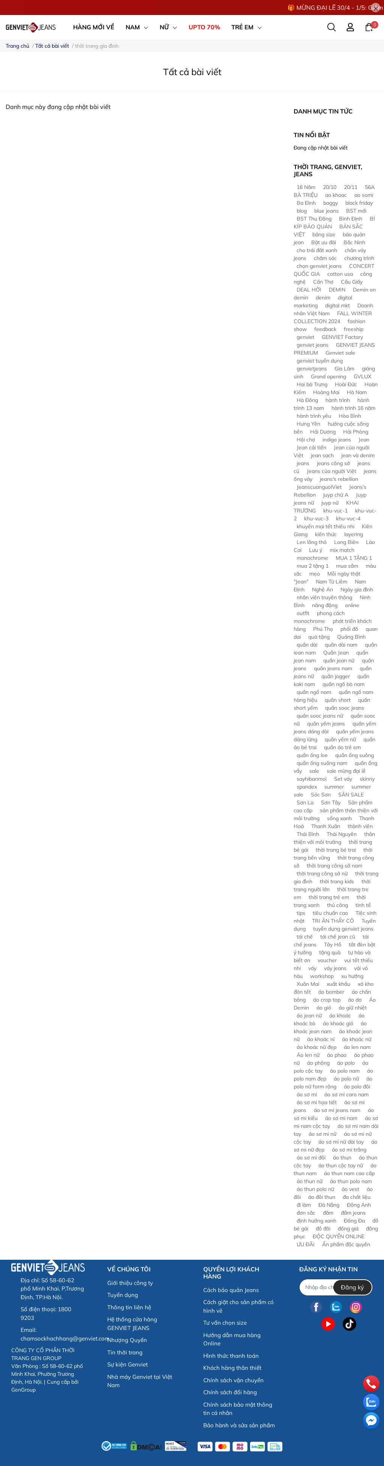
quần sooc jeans (344, 707)
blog (302, 210)
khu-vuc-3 (316, 518)
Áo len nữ (308, 1055)
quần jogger (335, 676)
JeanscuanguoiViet (319, 487)
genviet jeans (312, 345)
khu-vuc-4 (348, 518)
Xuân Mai (308, 984)
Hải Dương (323, 431)
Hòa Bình (350, 416)
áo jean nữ (309, 1015)
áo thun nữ (309, 1181)
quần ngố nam (314, 692)
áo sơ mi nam (341, 1118)
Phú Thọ (323, 629)
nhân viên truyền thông (324, 597)
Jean (363, 439)
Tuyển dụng (122, 1294)
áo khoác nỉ (320, 1039)
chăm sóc (325, 258)
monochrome (312, 558)
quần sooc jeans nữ (320, 715)
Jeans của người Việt (331, 471)
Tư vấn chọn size (225, 1322)
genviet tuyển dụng (320, 360)
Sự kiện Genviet (127, 1364)
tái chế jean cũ (337, 936)
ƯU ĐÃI (306, 1244)
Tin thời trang (124, 1352)
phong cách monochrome (319, 617)
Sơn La (305, 802)
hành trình (338, 400)
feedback (325, 329)
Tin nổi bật (312, 135)
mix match (342, 550)
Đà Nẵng (328, 1205)
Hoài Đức (346, 384)
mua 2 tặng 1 (312, 565)
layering (353, 534)
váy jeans (335, 968)
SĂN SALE (351, 794)
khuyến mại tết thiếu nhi (325, 526)
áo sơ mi (307, 1094)
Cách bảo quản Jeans (231, 1290)
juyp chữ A (335, 494)
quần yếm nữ (340, 739)
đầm (328, 1212)
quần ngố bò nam (343, 684)
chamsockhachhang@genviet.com (65, 1338)
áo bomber (331, 991)
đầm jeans (353, 1212)
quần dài (307, 644)
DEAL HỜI (309, 289)
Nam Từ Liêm (331, 581)
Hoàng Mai (326, 392)
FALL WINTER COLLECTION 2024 (333, 317)
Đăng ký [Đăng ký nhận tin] (352, 1287)
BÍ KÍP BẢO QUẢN (334, 222)
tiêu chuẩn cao (330, 913)
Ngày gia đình (356, 589)
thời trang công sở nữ (322, 873)
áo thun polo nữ (315, 1189)
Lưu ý (315, 550)
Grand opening (328, 376)
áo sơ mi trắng (349, 1149)
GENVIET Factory (342, 337)
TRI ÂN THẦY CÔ (333, 920)
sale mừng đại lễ (346, 771)
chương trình (359, 258)
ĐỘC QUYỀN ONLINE (338, 1236)
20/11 (350, 187)
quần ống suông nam (322, 763)
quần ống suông (354, 755)
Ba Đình (306, 202)
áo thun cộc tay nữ (340, 1165)
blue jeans (326, 210)
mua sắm (347, 565)
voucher (327, 960)
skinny (367, 778)
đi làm (304, 1205)
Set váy (343, 778)
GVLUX (362, 376)
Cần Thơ (323, 281)
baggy (330, 202)
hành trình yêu (314, 416)
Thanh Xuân (325, 826)
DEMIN (337, 289)
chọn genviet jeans (319, 266)
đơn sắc (306, 1212)
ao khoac (336, 195)
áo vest (350, 1189)
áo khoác (340, 1015)
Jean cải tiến (311, 447)
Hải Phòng (355, 431)
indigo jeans (336, 439)
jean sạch (322, 455)
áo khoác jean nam (330, 1027)
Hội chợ (306, 439)
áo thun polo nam (351, 1181)
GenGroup (23, 1389)
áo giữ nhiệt (353, 1007)
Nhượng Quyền (127, 1340)
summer (334, 786)
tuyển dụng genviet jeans (343, 928)
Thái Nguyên (342, 834)
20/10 (329, 187)
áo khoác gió (338, 1023)
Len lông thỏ (312, 542)
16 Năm (306, 187)
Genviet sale (340, 352)
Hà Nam (357, 392)
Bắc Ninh (354, 242)
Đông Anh (359, 1205)
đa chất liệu (356, 1197)
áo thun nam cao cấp (349, 1173)
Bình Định (350, 218)
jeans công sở (333, 463)
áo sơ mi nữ (322, 1133)
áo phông (318, 1062)
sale (314, 771)
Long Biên (346, 542)
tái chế (305, 936)
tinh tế (363, 905)
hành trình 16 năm (353, 408)
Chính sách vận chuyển (233, 1380)
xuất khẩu (338, 984)
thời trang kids (337, 881)
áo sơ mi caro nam (346, 1094)
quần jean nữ (338, 660)
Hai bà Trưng (312, 384)
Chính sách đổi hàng (230, 1392)
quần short (338, 700)
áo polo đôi (357, 1086)
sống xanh (339, 818)
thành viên (360, 826)
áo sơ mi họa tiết (317, 1102)
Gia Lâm (344, 368)
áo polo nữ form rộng (333, 1082)
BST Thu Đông (314, 218)
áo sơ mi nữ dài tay (341, 1141)
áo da (355, 999)
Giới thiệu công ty (130, 1282)
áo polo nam (345, 1070)
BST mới (356, 210)
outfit (303, 613)
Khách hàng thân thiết (232, 1367)
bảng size (323, 234)
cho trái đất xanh (317, 250)
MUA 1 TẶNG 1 (354, 558)
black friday (359, 202)
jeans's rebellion (339, 479)
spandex (307, 786)
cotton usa (340, 274)
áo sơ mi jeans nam (337, 1110)
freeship (353, 329)
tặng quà (329, 952)
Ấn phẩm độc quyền (346, 1244)
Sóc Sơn (321, 794)
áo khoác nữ (356, 1039)
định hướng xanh (316, 1220)
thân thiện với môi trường (334, 838)
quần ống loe (312, 755)
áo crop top (326, 999)
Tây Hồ (332, 944)
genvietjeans (312, 368)
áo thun (342, 1157)
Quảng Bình (351, 636)
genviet (305, 337)
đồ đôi (323, 1228)
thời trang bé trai (336, 849)
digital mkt (337, 305)
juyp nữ (330, 502)
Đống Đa (354, 1220)
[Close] (375, 7)
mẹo (314, 573)
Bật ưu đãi (323, 242)
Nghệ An (322, 589)
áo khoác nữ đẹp (316, 1047)
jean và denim (358, 455)
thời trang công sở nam (334, 865)
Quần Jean (336, 652)
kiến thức (326, 534)
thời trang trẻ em (329, 897)
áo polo (346, 1062)
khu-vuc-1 (335, 510)
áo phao (336, 1055)
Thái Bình (308, 834)
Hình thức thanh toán (231, 1355)
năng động (325, 605)
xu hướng (352, 976)
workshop (322, 976)
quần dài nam (341, 644)
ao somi (363, 195)
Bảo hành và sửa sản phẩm (239, 1425)
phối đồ (349, 629)
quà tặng (319, 636)
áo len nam (357, 1047)
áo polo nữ (346, 1078)
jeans (303, 463)
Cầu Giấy (352, 281)
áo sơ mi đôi (311, 1157)
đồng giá (348, 1228)
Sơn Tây (330, 802)
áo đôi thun (321, 1197)
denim (323, 297)
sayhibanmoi (312, 778)
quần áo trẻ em (342, 747)
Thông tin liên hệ (129, 1307)
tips (301, 913)
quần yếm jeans (326, 723)
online (352, 605)
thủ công (337, 905)
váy (312, 968)
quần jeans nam (333, 668)
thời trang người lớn (332, 885)
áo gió (323, 1007)
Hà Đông (307, 400)
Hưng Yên (308, 423)
